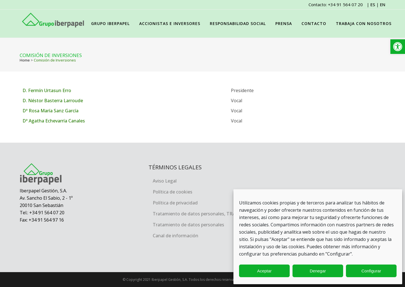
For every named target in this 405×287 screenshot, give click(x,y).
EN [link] (382, 4)
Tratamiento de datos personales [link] (188, 225)
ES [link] (372, 4)
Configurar (371, 270)
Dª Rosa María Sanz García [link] (50, 111)
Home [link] (25, 60)
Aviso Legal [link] (165, 181)
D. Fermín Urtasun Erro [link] (46, 90)
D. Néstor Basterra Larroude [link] (52, 100)
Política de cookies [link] (172, 192)
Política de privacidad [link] (175, 203)
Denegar (318, 270)
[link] (397, 46)
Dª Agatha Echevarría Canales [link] (53, 121)
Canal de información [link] (175, 236)
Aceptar (264, 270)
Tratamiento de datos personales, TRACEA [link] (198, 214)
